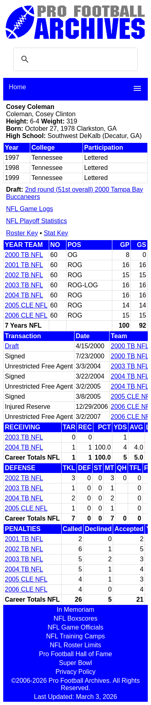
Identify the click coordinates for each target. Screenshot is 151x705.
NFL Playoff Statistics (36, 221)
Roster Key (22, 233)
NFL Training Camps (75, 636)
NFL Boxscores (75, 618)
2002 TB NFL (24, 275)
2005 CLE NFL (26, 305)
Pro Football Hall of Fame (75, 654)
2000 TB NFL (24, 254)
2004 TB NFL (24, 295)
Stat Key (56, 233)
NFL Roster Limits (75, 645)
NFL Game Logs (29, 208)
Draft (12, 346)
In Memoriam (75, 609)
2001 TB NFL (24, 264)
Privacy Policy (76, 671)
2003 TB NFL (24, 285)
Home (17, 87)
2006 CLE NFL (26, 315)
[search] (74, 59)
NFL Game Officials (75, 627)
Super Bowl (75, 662)
